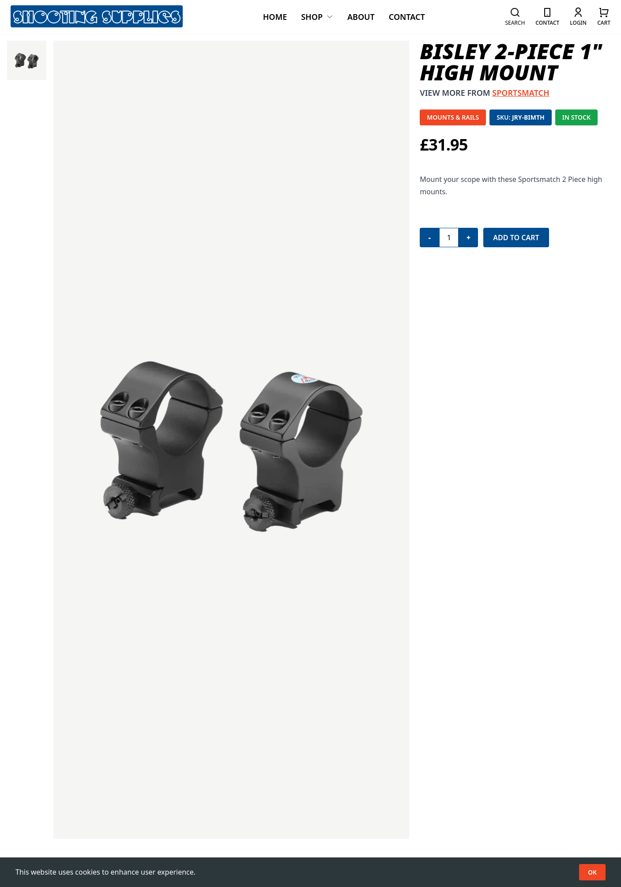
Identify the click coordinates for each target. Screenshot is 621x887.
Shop (317, 16)
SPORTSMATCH (520, 92)
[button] (515, 16)
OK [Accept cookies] (592, 872)
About (361, 16)
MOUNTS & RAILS (453, 117)
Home (275, 16)
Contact (407, 16)
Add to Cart (516, 237)
